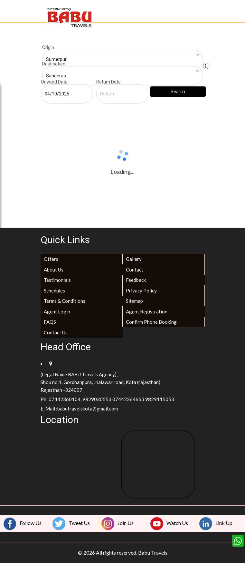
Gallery (134, 259)
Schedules (54, 290)
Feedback (136, 280)
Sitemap (134, 301)
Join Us (117, 523)
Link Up (215, 523)
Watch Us (169, 523)
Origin (48, 47)
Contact (134, 269)
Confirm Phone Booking (151, 322)
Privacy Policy (141, 290)
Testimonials (57, 280)
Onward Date (54, 82)
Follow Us (23, 523)
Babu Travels (152, 552)
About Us (53, 269)
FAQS (50, 322)
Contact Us (56, 332)
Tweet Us (71, 523)
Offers (51, 259)
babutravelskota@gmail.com (87, 408)
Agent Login (57, 311)
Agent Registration (146, 311)
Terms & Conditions (64, 301)
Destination (53, 64)
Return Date (108, 82)
